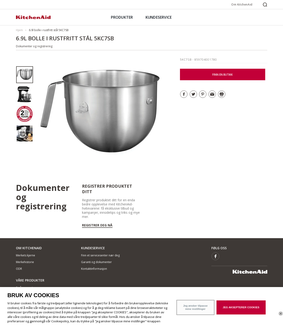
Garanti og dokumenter (96, 262)
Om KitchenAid (242, 4)
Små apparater (26, 288)
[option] (24, 74)
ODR (19, 269)
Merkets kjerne (25, 255)
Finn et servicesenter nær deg (100, 255)
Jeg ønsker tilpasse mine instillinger (195, 311)
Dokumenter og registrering (34, 46)
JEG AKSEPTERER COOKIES (241, 310)
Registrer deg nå (97, 225)
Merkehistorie (25, 262)
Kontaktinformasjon (94, 269)
